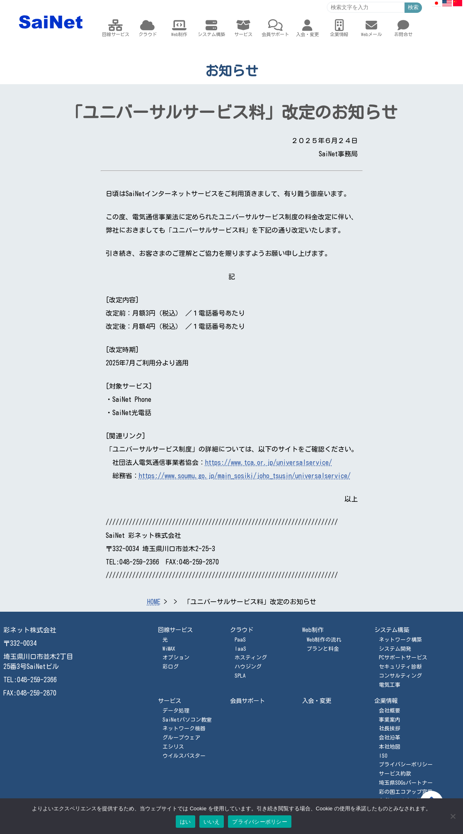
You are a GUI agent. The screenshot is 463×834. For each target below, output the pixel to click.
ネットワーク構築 (400, 639)
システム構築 (391, 630)
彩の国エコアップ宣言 (406, 792)
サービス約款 (395, 773)
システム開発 (395, 649)
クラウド (241, 630)
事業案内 (389, 719)
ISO (383, 756)
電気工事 (389, 685)
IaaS (240, 649)
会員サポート (247, 701)
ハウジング (248, 666)
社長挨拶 (389, 728)
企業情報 (386, 701)
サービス (169, 701)
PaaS (240, 639)
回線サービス (175, 630)
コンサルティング (400, 675)
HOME (153, 601)
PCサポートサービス (403, 657)
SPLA (240, 675)
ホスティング (251, 657)
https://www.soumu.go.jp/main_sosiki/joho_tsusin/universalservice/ (245, 475)
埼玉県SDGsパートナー (406, 782)
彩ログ (170, 666)
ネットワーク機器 (184, 728)
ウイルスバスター (184, 756)
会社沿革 (389, 737)
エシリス (173, 746)
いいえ (212, 822)
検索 (413, 7)
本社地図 (389, 746)
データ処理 (175, 710)
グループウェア (181, 737)
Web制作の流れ (324, 639)
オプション (175, 657)
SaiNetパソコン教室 (187, 719)
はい (185, 822)
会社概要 (389, 710)
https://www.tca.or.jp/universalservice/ (268, 462)
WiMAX (168, 649)
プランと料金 (323, 649)
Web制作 (312, 630)
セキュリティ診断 (400, 666)
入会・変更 (316, 701)
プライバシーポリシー (406, 764)
